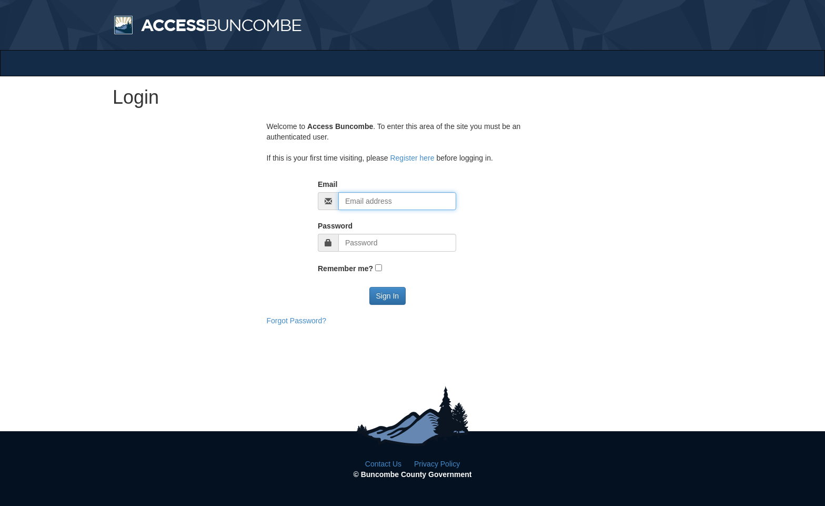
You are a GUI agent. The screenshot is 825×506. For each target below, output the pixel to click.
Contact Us (383, 464)
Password (335, 226)
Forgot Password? (297, 320)
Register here (412, 158)
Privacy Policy (437, 464)
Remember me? (345, 268)
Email (327, 184)
